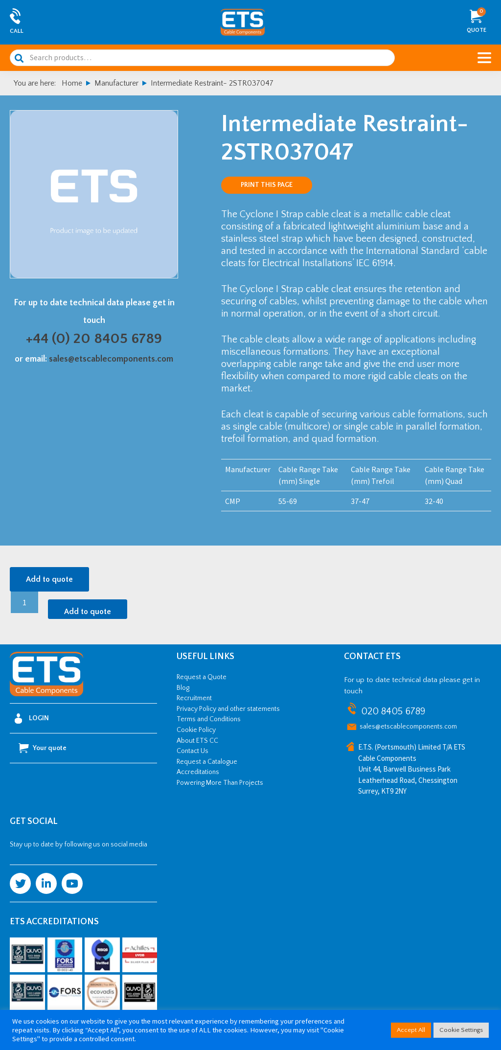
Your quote (43, 748)
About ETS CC (197, 741)
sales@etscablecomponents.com (111, 359)
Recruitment (194, 698)
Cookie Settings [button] (461, 1030)
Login (32, 718)
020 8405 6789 (393, 711)
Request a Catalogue (207, 762)
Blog (183, 688)
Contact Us (192, 751)
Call (16, 31)
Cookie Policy (196, 730)
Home (72, 83)
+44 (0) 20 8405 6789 (94, 339)
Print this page (267, 185)
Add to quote (49, 579)
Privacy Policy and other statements (228, 709)
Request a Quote (202, 677)
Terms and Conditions (209, 719)
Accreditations (198, 772)
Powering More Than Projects (220, 783)
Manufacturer (116, 83)
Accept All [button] (411, 1030)
